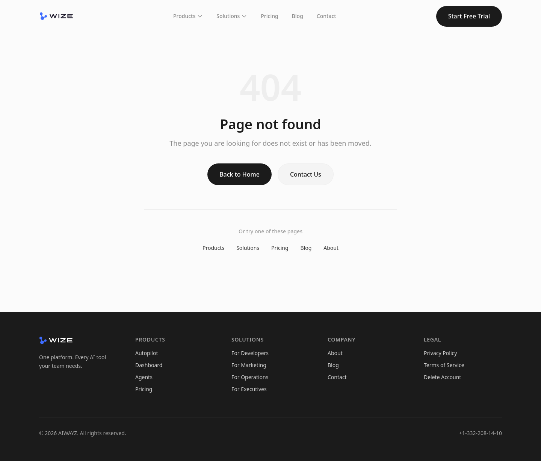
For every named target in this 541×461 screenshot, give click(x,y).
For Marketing (248, 365)
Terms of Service (444, 365)
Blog (297, 16)
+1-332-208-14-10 (480, 433)
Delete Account (442, 377)
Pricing (269, 16)
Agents (144, 377)
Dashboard (148, 365)
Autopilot (146, 353)
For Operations (249, 377)
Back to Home (239, 174)
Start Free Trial (469, 16)
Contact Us (305, 174)
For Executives (249, 389)
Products (188, 16)
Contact (326, 16)
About (331, 247)
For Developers (250, 353)
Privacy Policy (440, 353)
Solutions (231, 16)
